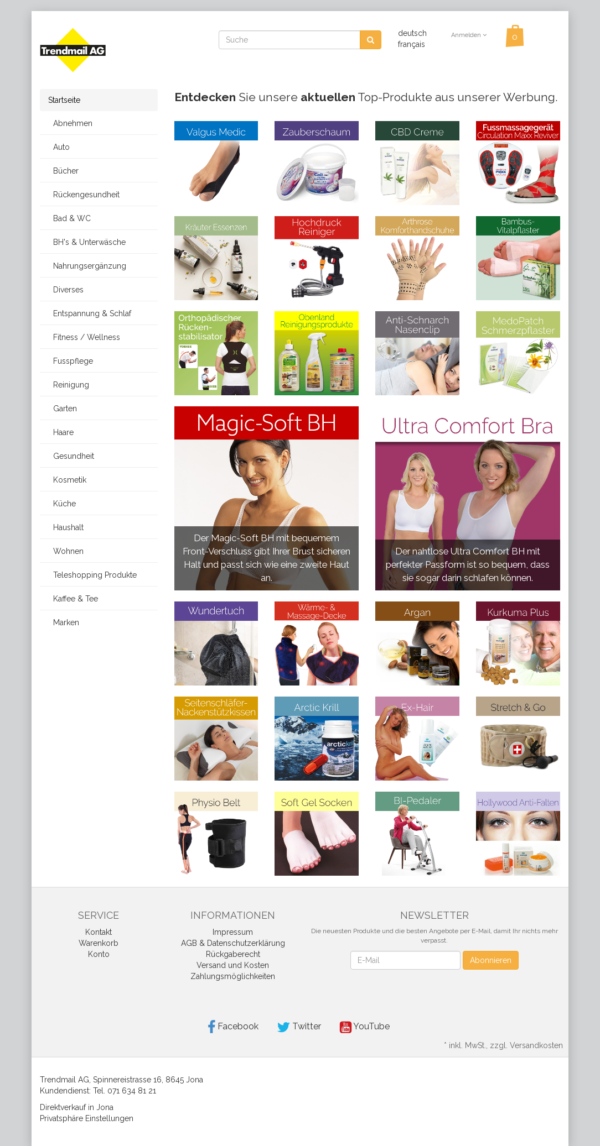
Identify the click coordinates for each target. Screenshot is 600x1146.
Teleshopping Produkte (92, 575)
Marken (63, 622)
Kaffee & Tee (73, 598)
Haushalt (66, 527)
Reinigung (68, 384)
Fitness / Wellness (84, 337)
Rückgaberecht (233, 954)
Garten (62, 408)
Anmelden (469, 35)
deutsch (412, 33)
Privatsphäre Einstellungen (86, 1118)
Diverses (66, 289)
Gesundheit (71, 456)
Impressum (233, 932)
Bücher (63, 170)
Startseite (64, 100)
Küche (62, 503)
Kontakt (98, 932)
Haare (61, 432)
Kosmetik (67, 479)
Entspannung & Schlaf (89, 313)
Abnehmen (70, 123)
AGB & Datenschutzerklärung (233, 943)
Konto (99, 954)
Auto (59, 147)
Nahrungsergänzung (87, 265)
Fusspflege (70, 361)
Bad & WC (69, 218)
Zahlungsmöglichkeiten (232, 976)
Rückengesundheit (84, 194)
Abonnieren (490, 960)
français (411, 44)
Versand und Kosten (232, 965)
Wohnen (66, 551)
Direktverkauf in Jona (76, 1107)
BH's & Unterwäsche (87, 242)
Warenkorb (98, 943)
